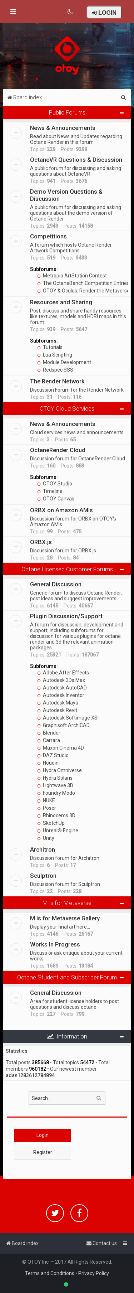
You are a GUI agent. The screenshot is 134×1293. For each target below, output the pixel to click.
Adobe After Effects (63, 672)
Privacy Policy (93, 1273)
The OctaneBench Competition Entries (83, 283)
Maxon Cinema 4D (60, 748)
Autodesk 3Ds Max (61, 680)
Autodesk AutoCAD (62, 688)
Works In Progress (55, 944)
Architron (42, 849)
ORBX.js (41, 542)
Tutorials (50, 347)
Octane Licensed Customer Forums (67, 569)
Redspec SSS (55, 370)
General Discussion (55, 584)
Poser (46, 808)
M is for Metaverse (67, 902)
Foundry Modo (56, 793)
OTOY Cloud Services (67, 408)
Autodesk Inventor (60, 695)
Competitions (48, 236)
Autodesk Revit (57, 710)
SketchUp (51, 823)
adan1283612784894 (30, 1075)
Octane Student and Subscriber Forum (67, 977)
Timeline (50, 491)
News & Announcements (62, 127)
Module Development (64, 362)
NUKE (46, 800)
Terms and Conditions (49, 1273)
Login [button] (42, 1135)
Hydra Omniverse (59, 770)
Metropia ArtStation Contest (72, 276)
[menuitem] (70, 12)
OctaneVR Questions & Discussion (76, 159)
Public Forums (67, 112)
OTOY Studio (54, 483)
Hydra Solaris (55, 778)
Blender (48, 733)
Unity (45, 838)
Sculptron (43, 875)
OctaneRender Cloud (57, 450)
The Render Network (57, 381)
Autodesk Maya (57, 703)
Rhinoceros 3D (56, 815)
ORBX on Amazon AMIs (61, 510)
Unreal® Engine (57, 830)
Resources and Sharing (61, 302)
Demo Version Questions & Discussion (66, 195)
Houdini (48, 763)
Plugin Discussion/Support (66, 616)
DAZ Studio (53, 755)
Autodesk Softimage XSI (68, 718)
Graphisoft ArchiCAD (63, 725)
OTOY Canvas (55, 499)
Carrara (48, 740)
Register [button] (42, 1152)
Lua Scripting (54, 355)
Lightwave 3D (55, 785)
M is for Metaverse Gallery (65, 918)
